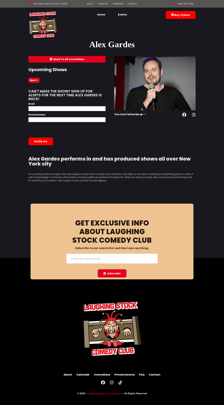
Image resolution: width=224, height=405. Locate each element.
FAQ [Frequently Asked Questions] (142, 374)
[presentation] (50, 129)
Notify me (40, 141)
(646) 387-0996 (185, 3)
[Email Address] (112, 259)
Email (31, 103)
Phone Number (37, 114)
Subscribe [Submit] (112, 273)
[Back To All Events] (67, 59)
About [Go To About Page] (90, 3)
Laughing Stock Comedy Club (104, 393)
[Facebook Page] (184, 115)
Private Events (124, 374)
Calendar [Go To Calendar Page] (103, 3)
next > (34, 80)
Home (101, 14)
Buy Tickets (180, 15)
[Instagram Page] (194, 115)
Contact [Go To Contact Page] (132, 3)
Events (122, 14)
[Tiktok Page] (120, 383)
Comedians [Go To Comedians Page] (117, 3)
